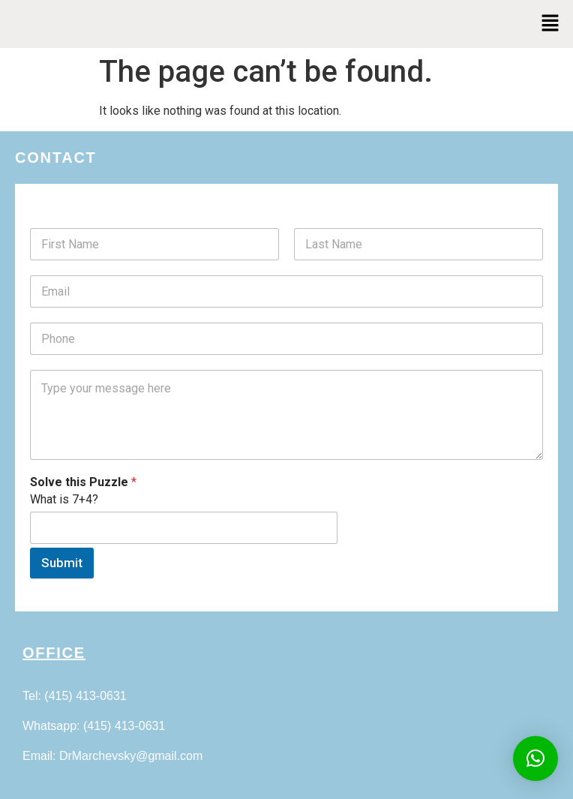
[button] (551, 24)
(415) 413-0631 (85, 695)
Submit (61, 562)
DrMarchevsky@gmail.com (130, 755)
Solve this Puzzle (83, 482)
